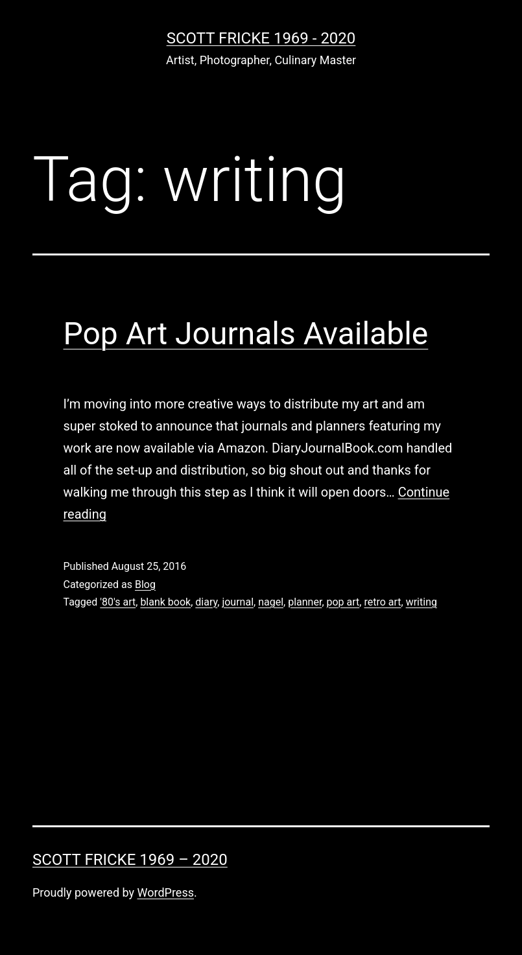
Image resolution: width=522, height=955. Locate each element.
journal (238, 602)
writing (421, 602)
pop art (343, 602)
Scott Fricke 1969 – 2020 (130, 860)
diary (206, 602)
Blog (145, 584)
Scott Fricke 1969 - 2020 (261, 38)
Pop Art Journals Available (246, 333)
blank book (165, 602)
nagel (270, 602)
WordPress (165, 892)
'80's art (118, 602)
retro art (382, 602)
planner (305, 602)
